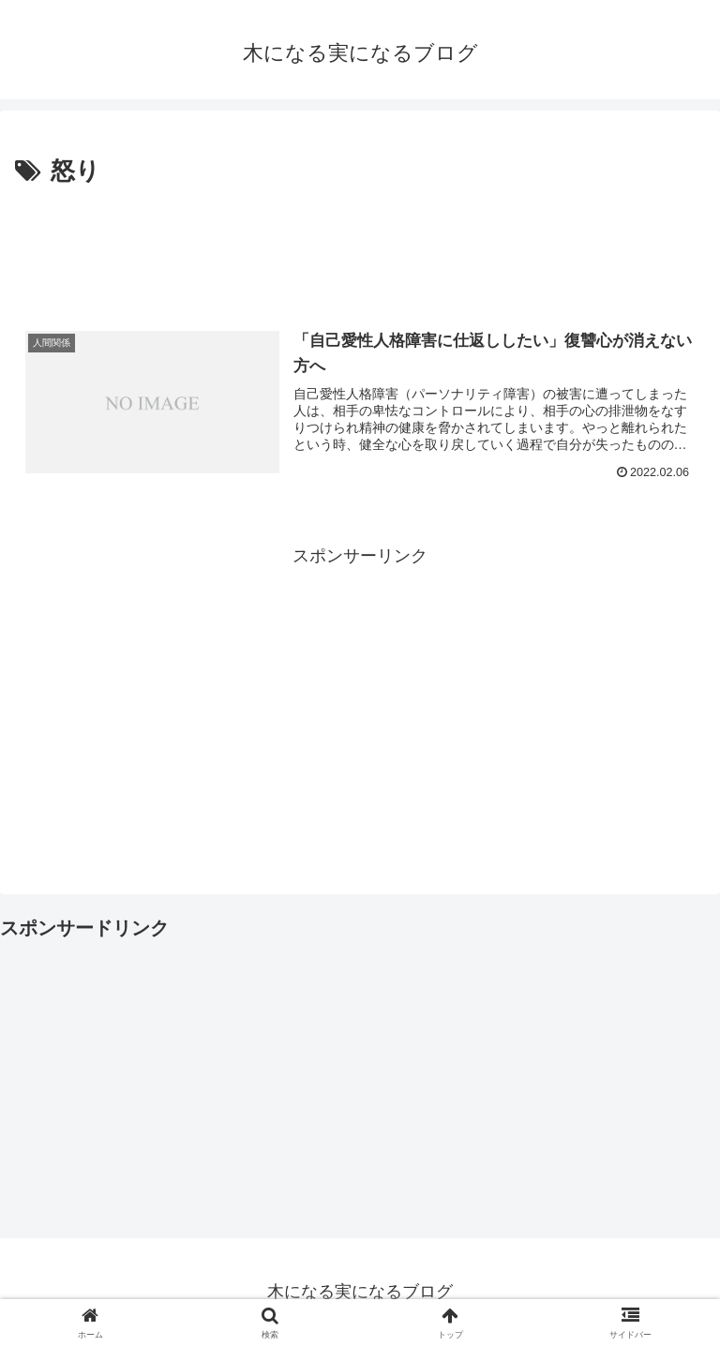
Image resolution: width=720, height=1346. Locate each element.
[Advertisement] (360, 244)
